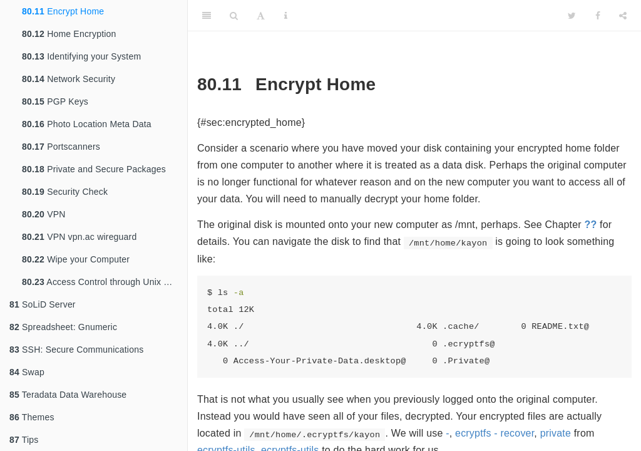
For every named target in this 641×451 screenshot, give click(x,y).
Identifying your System (81, 56)
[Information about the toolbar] (286, 15)
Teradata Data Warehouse (67, 395)
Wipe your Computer (76, 259)
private (555, 433)
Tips (24, 440)
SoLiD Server (42, 304)
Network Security (68, 79)
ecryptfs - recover (494, 433)
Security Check (65, 192)
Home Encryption (69, 34)
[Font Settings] (260, 15)
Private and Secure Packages (94, 169)
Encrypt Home (63, 11)
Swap (26, 372)
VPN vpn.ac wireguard (79, 237)
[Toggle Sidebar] (206, 15)
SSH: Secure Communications (76, 350)
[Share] (623, 15)
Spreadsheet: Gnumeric (63, 327)
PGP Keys (55, 101)
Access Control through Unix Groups (104, 282)
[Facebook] (598, 15)
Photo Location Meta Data (86, 124)
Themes (31, 417)
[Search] (233, 15)
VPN (44, 214)
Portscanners (61, 147)
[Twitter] (571, 15)
